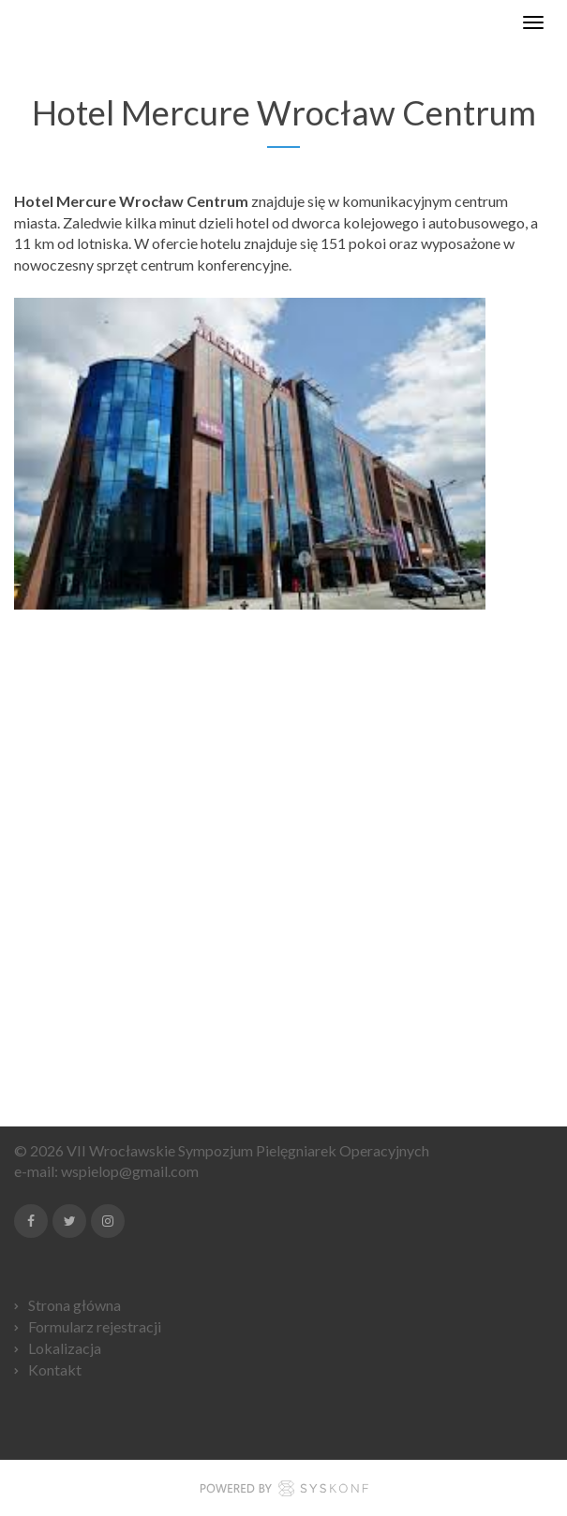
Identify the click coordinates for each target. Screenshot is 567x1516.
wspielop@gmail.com (130, 1171)
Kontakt (55, 1369)
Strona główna (74, 1305)
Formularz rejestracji (94, 1326)
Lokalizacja (64, 1348)
